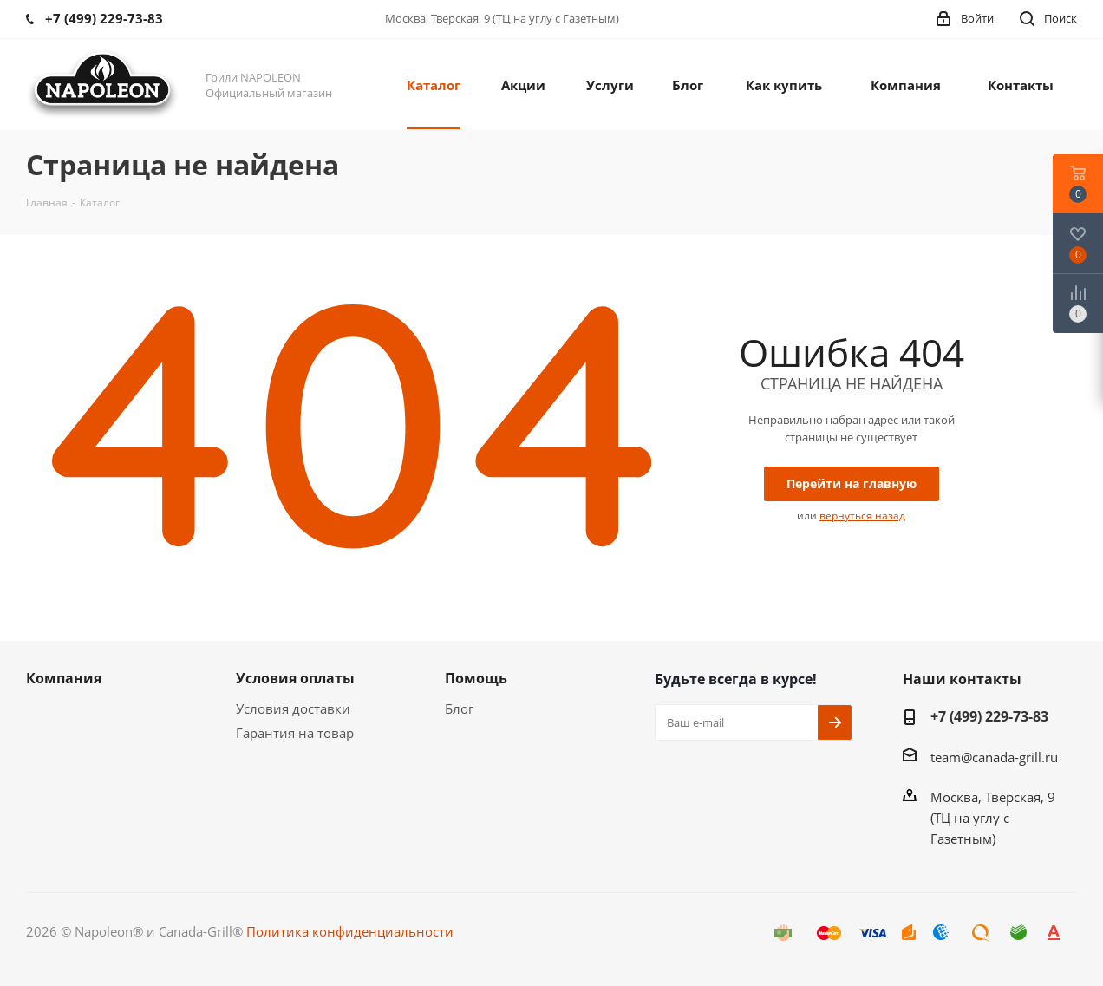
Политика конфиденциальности (350, 931)
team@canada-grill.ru (994, 757)
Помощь (476, 678)
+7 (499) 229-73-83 (989, 716)
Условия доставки (293, 708)
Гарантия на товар (295, 732)
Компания (63, 678)
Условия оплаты (295, 678)
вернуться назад (862, 515)
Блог (459, 708)
